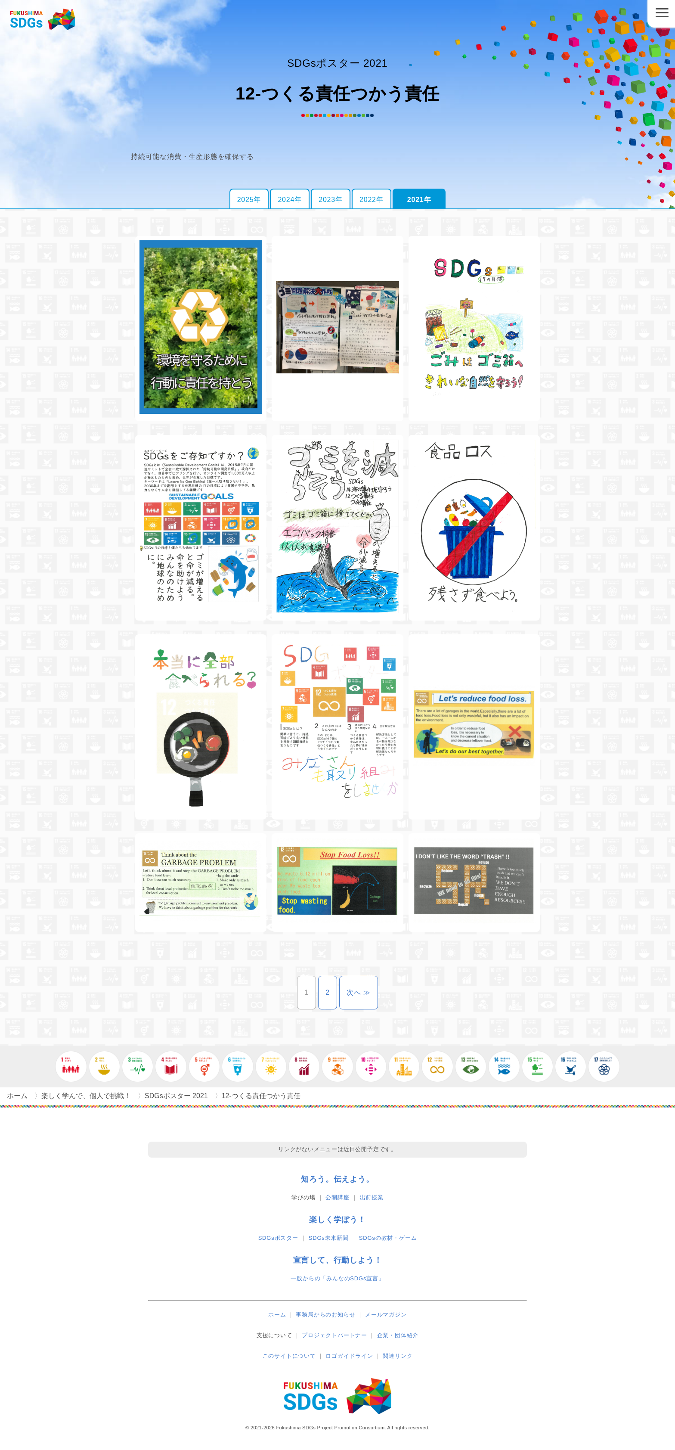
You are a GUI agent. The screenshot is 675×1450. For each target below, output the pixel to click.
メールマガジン (386, 1314)
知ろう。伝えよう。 (337, 1179)
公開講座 (337, 1197)
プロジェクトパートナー (334, 1335)
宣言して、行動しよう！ (337, 1260)
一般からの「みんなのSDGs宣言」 (337, 1278)
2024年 (290, 199)
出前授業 (372, 1197)
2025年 (249, 199)
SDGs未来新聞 (329, 1238)
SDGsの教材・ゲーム (388, 1238)
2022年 (371, 199)
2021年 (419, 199)
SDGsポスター (278, 1238)
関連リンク (397, 1356)
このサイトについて (289, 1356)
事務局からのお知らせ (325, 1314)
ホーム (277, 1314)
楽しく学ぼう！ (337, 1219)
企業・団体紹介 (398, 1335)
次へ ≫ (362, 993)
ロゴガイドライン (349, 1356)
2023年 (331, 199)
